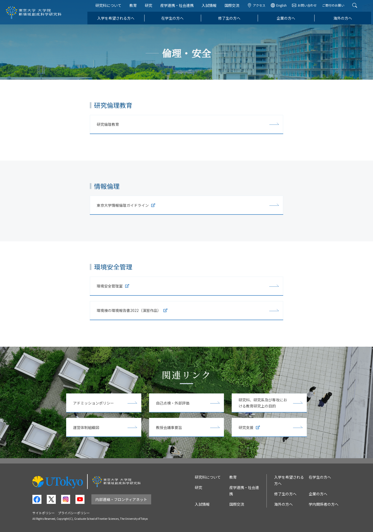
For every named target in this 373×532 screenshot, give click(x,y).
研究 (150, 7)
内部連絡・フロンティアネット (121, 499)
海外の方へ (344, 20)
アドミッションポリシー (93, 403)
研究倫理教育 (108, 124)
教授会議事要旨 (169, 427)
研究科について (110, 7)
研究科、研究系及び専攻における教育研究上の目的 (263, 403)
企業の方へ (288, 20)
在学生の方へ (174, 20)
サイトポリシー (43, 512)
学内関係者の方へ (323, 504)
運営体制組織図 (86, 427)
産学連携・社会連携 (179, 7)
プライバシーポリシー (74, 512)
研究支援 (249, 427)
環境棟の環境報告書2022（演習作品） (132, 310)
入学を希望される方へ (117, 20)
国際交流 (233, 7)
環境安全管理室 (113, 286)
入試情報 (211, 7)
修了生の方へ (231, 20)
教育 (135, 7)
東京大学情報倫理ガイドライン (126, 205)
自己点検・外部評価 (172, 403)
